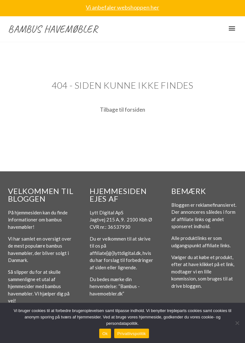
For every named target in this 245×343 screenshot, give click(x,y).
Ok (105, 333)
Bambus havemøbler (53, 29)
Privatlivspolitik (131, 333)
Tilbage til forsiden (122, 109)
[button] (231, 28)
